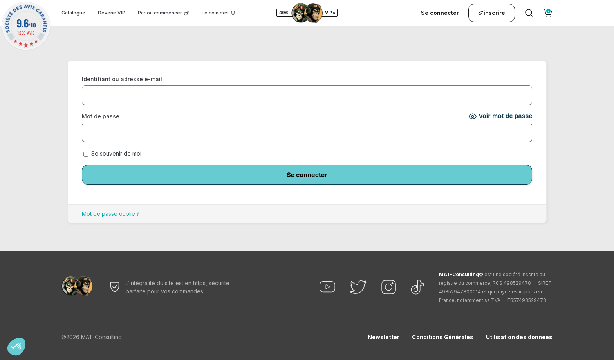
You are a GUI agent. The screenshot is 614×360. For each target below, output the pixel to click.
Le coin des (215, 13)
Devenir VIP (111, 13)
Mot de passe (100, 116)
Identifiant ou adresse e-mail (122, 79)
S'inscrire (491, 12)
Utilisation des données (519, 337)
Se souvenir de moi (112, 153)
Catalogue (73, 13)
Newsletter (383, 337)
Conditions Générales (442, 337)
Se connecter (440, 12)
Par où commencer (160, 13)
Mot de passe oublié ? (110, 213)
